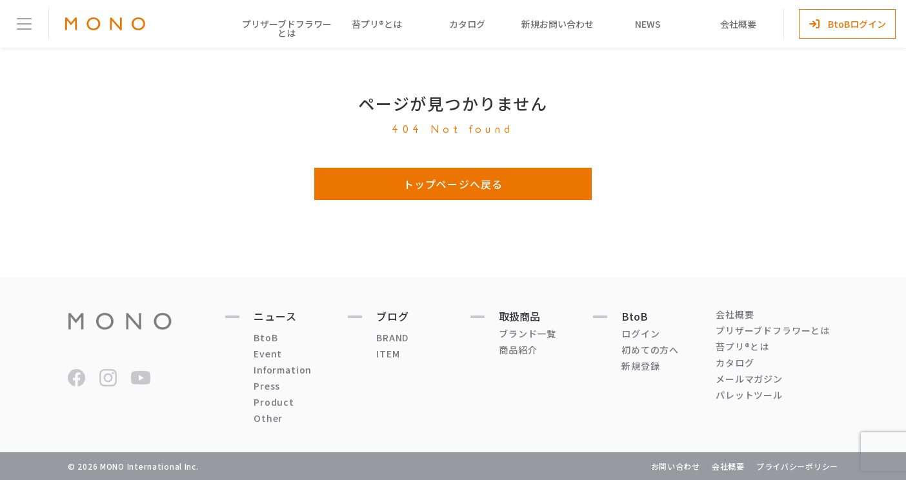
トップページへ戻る (453, 184)
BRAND (392, 337)
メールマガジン (749, 378)
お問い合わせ (675, 466)
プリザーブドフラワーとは (287, 28)
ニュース (275, 316)
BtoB (265, 337)
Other (268, 418)
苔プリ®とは (377, 23)
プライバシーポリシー (797, 466)
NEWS (648, 23)
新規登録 (640, 365)
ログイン (640, 333)
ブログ (392, 316)
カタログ (467, 23)
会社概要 (738, 23)
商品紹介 (518, 349)
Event (268, 353)
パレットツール (749, 394)
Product (274, 401)
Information (283, 369)
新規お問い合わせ (557, 23)
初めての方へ (650, 349)
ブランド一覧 (527, 333)
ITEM (387, 353)
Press (267, 385)
